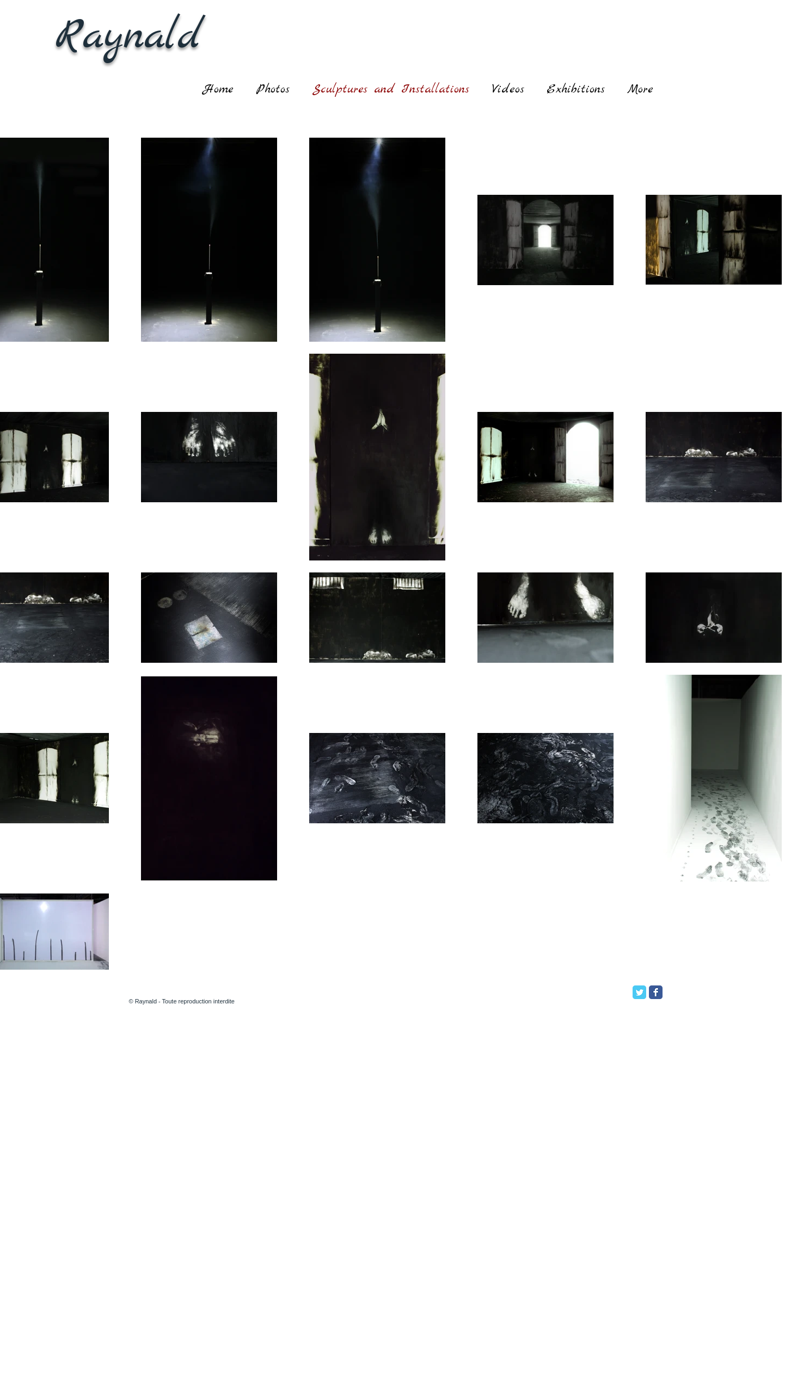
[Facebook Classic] (656, 992)
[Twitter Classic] (639, 992)
